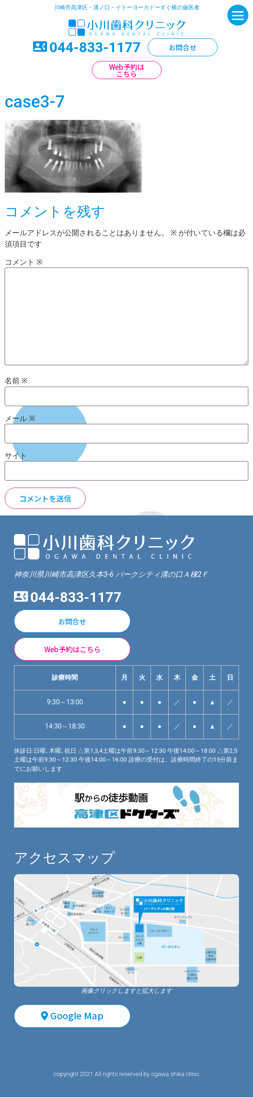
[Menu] (237, 15)
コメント (23, 262)
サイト (16, 456)
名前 (16, 381)
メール (20, 418)
